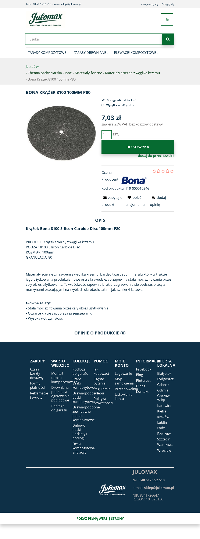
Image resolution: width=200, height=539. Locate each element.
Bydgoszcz (165, 379)
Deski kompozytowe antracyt (83, 448)
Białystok (164, 373)
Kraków (163, 417)
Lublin (162, 422)
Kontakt (142, 391)
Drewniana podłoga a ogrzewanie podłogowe (60, 394)
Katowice (164, 405)
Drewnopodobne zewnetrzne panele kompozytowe (86, 413)
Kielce (162, 411)
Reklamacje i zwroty (39, 395)
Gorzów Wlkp (163, 397)
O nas (140, 386)
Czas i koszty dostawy (36, 373)
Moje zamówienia (124, 381)
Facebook (143, 369)
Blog (139, 374)
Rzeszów (164, 433)
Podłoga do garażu (59, 408)
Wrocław (164, 450)
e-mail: (153, 487)
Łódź (161, 428)
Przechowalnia (126, 389)
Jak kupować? (101, 371)
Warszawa (165, 444)
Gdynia (162, 390)
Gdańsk (163, 384)
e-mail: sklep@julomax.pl (66, 4)
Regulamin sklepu (102, 391)
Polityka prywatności (103, 400)
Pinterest (143, 380)
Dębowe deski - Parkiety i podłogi (79, 431)
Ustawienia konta (123, 396)
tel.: (149, 480)
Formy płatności (37, 385)
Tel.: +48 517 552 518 (38, 4)
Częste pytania (100, 381)
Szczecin (163, 439)
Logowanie (123, 373)
